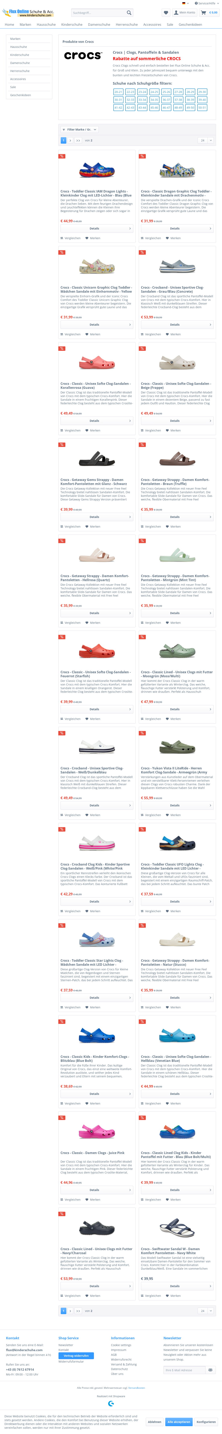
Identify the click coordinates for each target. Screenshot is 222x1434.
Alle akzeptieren (179, 1422)
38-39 (190, 100)
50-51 (202, 107)
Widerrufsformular (71, 1361)
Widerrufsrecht (121, 1359)
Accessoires (18, 79)
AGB (114, 1355)
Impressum (118, 1350)
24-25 (154, 92)
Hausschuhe (18, 47)
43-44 (142, 107)
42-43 (130, 107)
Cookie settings (121, 1345)
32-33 (130, 100)
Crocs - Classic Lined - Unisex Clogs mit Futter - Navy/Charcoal (96, 1251)
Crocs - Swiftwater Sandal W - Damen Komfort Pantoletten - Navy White (170, 1251)
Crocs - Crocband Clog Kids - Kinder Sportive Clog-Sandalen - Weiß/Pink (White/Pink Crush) (95, 866)
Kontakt (64, 1350)
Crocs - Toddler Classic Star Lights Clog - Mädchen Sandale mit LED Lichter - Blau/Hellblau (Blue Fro (92, 962)
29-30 (202, 92)
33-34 (142, 100)
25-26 (166, 92)
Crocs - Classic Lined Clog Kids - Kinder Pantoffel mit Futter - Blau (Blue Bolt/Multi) (176, 1155)
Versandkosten (136, 1388)
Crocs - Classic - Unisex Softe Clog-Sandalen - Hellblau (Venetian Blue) (176, 1059)
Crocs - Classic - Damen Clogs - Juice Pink (92, 1153)
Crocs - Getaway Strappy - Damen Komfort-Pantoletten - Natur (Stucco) (175, 962)
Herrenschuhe (20, 71)
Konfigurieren (206, 1422)
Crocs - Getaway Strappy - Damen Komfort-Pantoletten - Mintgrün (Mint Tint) (175, 578)
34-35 (154, 100)
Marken (15, 39)
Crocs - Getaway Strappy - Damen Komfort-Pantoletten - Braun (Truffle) (175, 482)
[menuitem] (102, 13)
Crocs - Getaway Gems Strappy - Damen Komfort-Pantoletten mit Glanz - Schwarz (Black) (94, 482)
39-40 (202, 100)
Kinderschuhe (19, 55)
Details (110, 227)
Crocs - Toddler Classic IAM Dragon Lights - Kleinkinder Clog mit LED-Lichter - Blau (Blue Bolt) (96, 193)
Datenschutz (119, 1369)
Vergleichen (71, 238)
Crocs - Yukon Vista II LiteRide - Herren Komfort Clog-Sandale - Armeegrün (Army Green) (174, 770)
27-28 (178, 92)
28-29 (190, 92)
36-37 (166, 100)
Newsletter (66, 1345)
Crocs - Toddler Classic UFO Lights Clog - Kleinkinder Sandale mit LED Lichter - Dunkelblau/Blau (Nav (172, 866)
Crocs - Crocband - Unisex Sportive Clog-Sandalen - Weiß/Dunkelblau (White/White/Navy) (92, 770)
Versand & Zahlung (124, 1364)
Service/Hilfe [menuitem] (205, 3)
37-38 (178, 100)
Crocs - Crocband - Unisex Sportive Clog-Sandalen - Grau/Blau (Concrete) (172, 289)
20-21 (118, 92)
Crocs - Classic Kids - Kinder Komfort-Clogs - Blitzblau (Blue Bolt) (95, 1059)
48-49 (178, 107)
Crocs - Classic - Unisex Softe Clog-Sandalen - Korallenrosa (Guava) (96, 386)
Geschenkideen (20, 95)
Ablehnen (154, 1422)
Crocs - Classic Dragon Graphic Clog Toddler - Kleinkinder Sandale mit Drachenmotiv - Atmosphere (176, 193)
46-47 (166, 107)
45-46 (154, 107)
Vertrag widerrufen (76, 1355)
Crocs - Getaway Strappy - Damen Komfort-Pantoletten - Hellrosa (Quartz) (95, 578)
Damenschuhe (20, 63)
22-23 (130, 92)
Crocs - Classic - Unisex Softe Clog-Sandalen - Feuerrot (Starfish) (96, 674)
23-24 (142, 92)
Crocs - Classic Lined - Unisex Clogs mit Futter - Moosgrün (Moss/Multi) (177, 674)
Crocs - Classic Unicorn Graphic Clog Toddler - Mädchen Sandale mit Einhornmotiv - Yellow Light (96, 289)
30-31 (118, 100)
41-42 (118, 107)
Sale (13, 87)
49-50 (190, 107)
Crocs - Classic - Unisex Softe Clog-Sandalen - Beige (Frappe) (176, 386)
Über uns (117, 1374)
